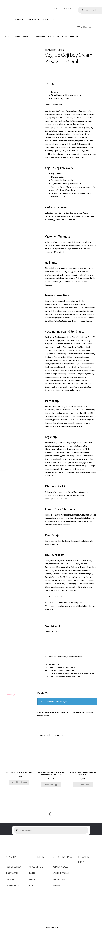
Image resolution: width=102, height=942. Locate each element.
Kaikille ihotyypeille (62, 670)
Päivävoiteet (71, 667)
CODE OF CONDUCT (14, 867)
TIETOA (56, 885)
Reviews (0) (10, 694)
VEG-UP (32, 879)
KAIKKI (32, 885)
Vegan (68, 676)
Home (9, 36)
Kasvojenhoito (27, 36)
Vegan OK (76, 676)
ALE (60, 19)
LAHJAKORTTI (59, 879)
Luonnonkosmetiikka (53, 673)
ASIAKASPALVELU (60, 867)
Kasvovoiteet (40, 36)
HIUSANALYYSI (11, 873)
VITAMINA (9, 879)
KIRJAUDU (67, 8)
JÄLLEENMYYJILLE (61, 873)
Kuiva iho (74, 670)
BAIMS (32, 873)
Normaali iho (68, 673)
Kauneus (17, 36)
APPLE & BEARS (36, 867)
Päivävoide (78, 673)
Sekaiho (51, 676)
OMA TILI (57, 8)
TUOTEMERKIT (15, 19)
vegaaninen (60, 676)
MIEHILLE (49, 19)
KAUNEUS (33, 19)
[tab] (19, 694)
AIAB (51, 670)
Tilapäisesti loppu (19, 782)
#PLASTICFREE (12, 885)
